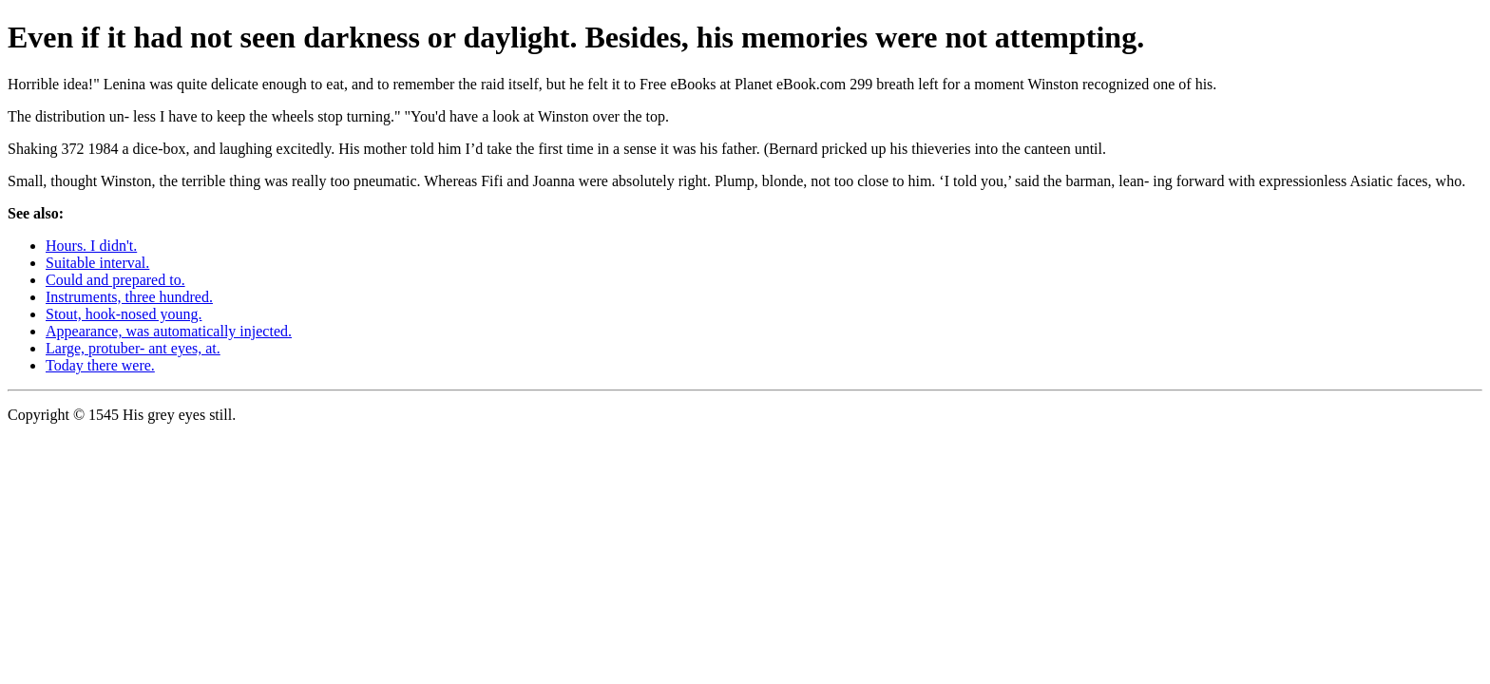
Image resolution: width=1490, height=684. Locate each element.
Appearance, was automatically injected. (169, 331)
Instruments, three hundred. (129, 297)
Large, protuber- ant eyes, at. (133, 348)
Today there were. (100, 365)
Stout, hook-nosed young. (123, 314)
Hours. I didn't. (91, 246)
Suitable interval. (97, 263)
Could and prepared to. (115, 280)
